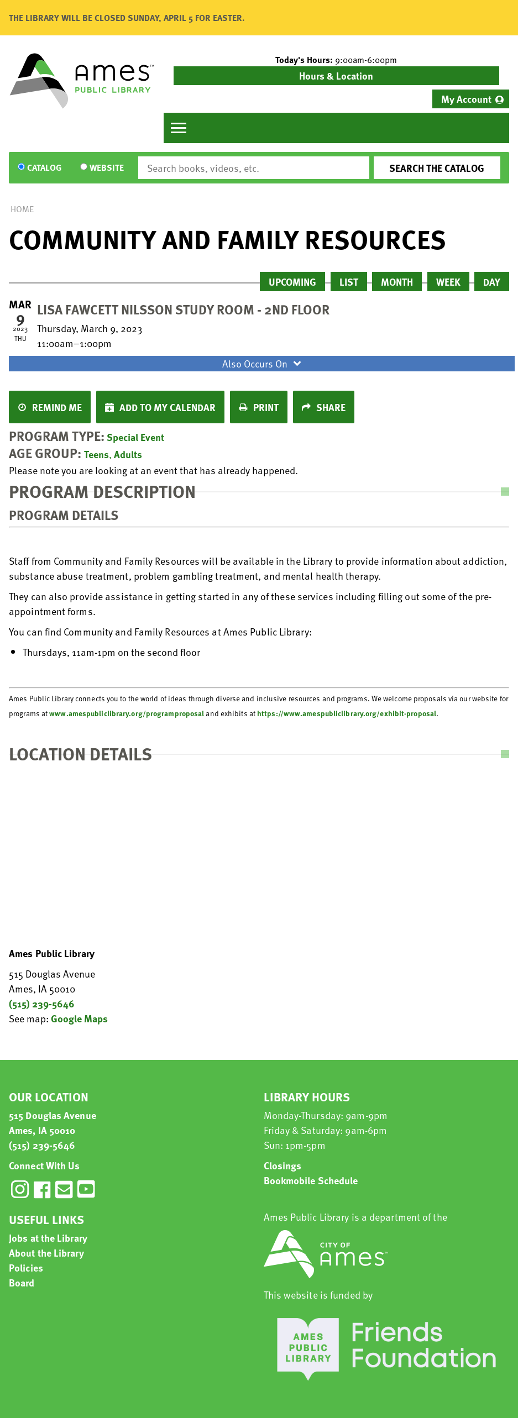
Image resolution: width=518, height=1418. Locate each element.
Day (491, 281)
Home (22, 209)
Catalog (44, 168)
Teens (96, 454)
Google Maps (79, 1018)
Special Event (135, 436)
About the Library (46, 1252)
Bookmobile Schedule (311, 1180)
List (348, 281)
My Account (466, 98)
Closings (283, 1165)
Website (107, 168)
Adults (128, 454)
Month (397, 281)
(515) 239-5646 (42, 1003)
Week (448, 281)
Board (22, 1282)
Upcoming (292, 281)
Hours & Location (336, 75)
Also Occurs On (263, 363)
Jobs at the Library (48, 1237)
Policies (26, 1267)
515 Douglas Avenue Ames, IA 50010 (52, 1122)
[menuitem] (470, 99)
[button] (337, 59)
